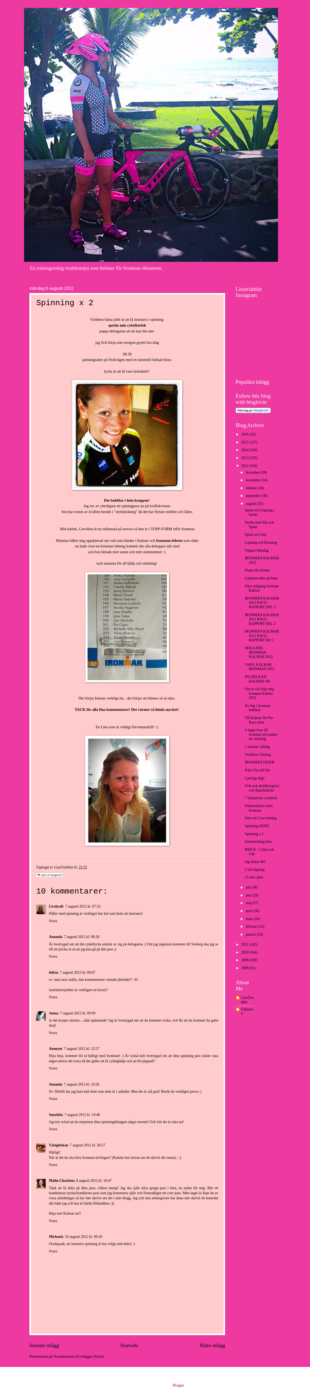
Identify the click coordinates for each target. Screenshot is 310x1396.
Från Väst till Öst (257, 770)
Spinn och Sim (255, 535)
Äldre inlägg (212, 1345)
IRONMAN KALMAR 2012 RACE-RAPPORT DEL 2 (262, 619)
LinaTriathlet (247, 1000)
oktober (252, 488)
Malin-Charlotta (62, 1181)
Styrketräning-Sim (258, 842)
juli (249, 887)
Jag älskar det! (255, 862)
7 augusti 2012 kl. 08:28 (81, 937)
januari (251, 934)
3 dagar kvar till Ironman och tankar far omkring (261, 734)
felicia (53, 972)
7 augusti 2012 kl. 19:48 (82, 1115)
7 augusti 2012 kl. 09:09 (77, 1013)
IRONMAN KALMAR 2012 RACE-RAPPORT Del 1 (262, 635)
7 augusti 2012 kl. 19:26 (81, 1084)
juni (249, 895)
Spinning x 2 (254, 834)
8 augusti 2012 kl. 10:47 (94, 1181)
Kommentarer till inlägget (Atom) (79, 1356)
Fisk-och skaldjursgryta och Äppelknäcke (262, 788)
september (254, 496)
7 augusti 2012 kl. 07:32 (83, 906)
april (249, 911)
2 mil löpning (254, 870)
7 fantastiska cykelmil (261, 798)
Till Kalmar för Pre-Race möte (259, 720)
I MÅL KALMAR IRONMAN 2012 (259, 667)
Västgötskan (58, 1145)
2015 (245, 442)
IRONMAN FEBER (259, 762)
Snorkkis (56, 1115)
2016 (245, 434)
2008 (245, 968)
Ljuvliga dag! (255, 778)
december (253, 472)
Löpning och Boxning (261, 542)
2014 (245, 450)
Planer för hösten (257, 570)
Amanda (55, 937)
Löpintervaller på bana (261, 578)
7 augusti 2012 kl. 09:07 (77, 972)
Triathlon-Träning (258, 755)
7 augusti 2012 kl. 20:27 (87, 1145)
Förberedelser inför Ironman (259, 808)
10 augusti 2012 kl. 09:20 (83, 1237)
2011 (245, 944)
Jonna (53, 1013)
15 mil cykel (254, 877)
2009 (245, 960)
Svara (53, 921)
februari (252, 926)
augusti (251, 504)
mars (250, 919)
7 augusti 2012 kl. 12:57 (81, 1049)
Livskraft (56, 906)
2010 (245, 952)
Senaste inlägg (44, 1345)
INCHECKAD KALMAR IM (257, 679)
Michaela (56, 1237)
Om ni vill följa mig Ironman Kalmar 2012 (259, 693)
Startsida (129, 1345)
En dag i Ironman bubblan (257, 708)
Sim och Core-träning (260, 818)
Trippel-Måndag (256, 550)
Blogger (178, 1385)
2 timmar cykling (257, 747)
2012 (245, 466)
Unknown (247, 1011)
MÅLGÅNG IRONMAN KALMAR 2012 (259, 652)
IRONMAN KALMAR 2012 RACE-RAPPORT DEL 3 (262, 602)
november (253, 480)
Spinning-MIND (257, 826)
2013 (245, 458)
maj (249, 903)
